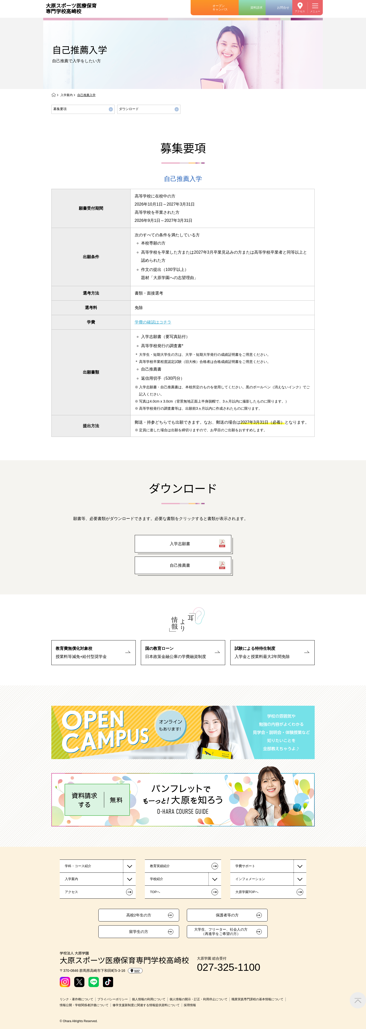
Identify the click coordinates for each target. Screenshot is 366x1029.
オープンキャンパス (220, 7)
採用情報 (190, 1005)
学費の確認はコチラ (153, 322)
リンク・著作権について (76, 999)
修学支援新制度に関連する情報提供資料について (146, 1005)
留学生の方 (138, 932)
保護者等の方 (227, 915)
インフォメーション (250, 879)
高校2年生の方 (138, 915)
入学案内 (66, 95)
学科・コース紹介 (78, 866)
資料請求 (256, 7)
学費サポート (245, 866)
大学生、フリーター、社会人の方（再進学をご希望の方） (221, 931)
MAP (135, 971)
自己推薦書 (180, 565)
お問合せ (283, 7)
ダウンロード (129, 109)
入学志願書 (180, 544)
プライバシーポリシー (112, 999)
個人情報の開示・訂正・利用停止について (198, 999)
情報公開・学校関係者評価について (84, 1005)
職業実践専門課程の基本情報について (257, 999)
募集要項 (60, 109)
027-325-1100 (228, 967)
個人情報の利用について (148, 999)
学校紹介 (156, 879)
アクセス (300, 11)
